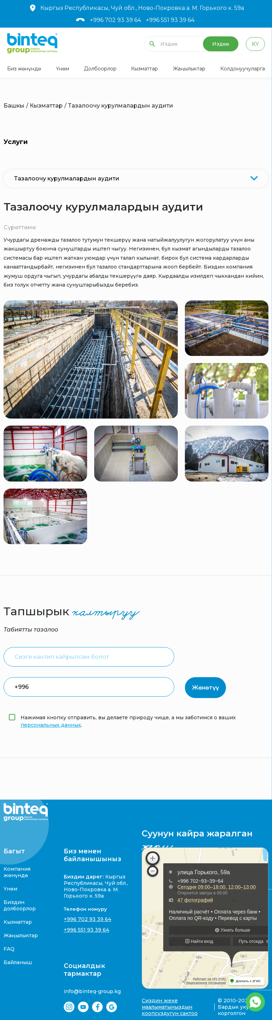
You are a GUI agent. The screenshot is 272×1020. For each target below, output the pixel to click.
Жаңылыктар (189, 68)
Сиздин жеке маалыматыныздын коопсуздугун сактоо (170, 1006)
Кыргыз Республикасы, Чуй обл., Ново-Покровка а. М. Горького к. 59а (136, 8)
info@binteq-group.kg (92, 991)
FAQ (9, 949)
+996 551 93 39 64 (170, 20)
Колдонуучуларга (242, 68)
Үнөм (62, 68)
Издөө (220, 44)
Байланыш (18, 962)
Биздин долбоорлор (20, 905)
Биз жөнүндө (24, 68)
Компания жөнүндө (17, 872)
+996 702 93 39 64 (115, 20)
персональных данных (51, 725)
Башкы (14, 105)
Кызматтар (144, 68)
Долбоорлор (100, 68)
